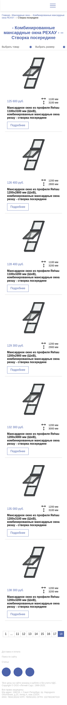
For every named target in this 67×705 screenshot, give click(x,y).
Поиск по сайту (9, 657)
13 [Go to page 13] (29, 633)
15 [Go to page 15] (42, 633)
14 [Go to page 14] (36, 633)
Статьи (5, 662)
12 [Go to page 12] (23, 633)
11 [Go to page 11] (17, 633)
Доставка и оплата (11, 651)
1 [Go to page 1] (6, 633)
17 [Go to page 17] (54, 633)
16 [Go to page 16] (48, 633)
